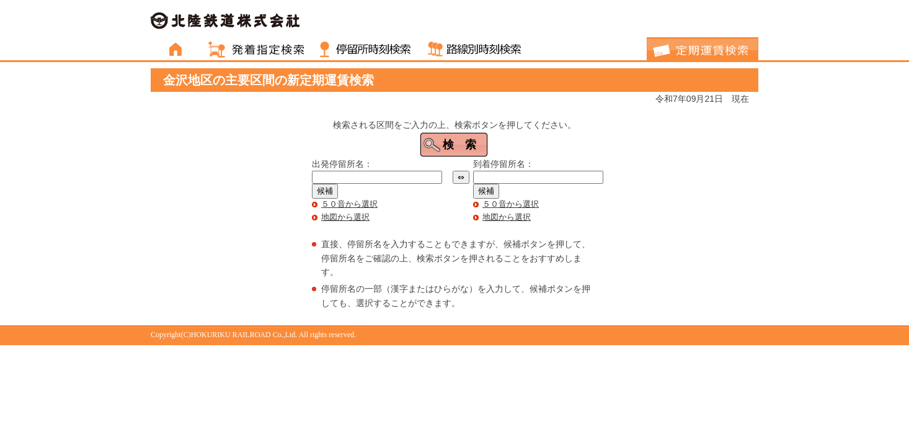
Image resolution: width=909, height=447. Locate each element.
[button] (454, 144)
